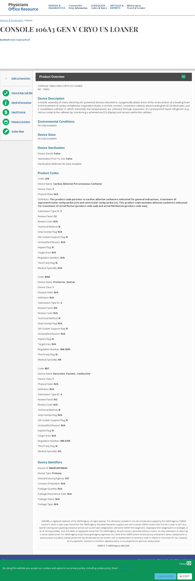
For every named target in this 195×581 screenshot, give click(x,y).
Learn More (165, 576)
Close (185, 563)
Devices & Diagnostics (11, 20)
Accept (185, 576)
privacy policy (125, 568)
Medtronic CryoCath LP (16, 39)
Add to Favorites (20, 78)
